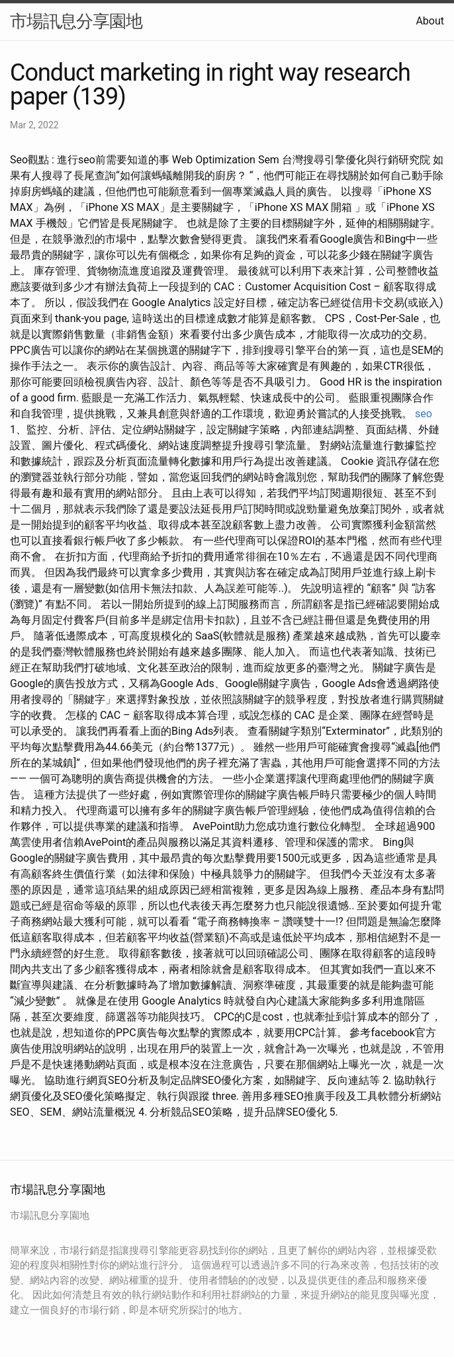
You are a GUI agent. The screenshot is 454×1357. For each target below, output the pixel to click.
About (430, 21)
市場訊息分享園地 (76, 21)
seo (423, 413)
